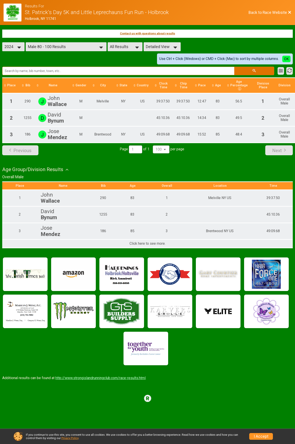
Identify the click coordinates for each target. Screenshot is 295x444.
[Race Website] (14, 12)
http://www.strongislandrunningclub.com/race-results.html (100, 378)
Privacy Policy (69, 438)
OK (286, 59)
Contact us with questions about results (147, 33)
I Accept (261, 436)
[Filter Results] (281, 71)
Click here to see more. (147, 244)
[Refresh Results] (289, 71)
